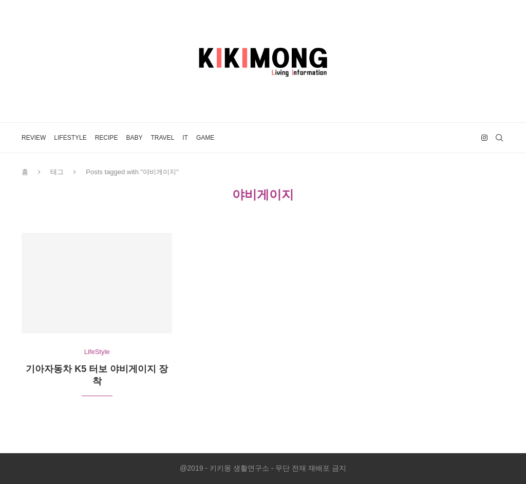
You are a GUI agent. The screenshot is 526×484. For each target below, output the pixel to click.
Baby (134, 137)
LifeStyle (70, 137)
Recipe (106, 137)
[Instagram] (484, 138)
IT (185, 137)
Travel (162, 137)
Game (205, 137)
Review (34, 137)
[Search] (499, 138)
